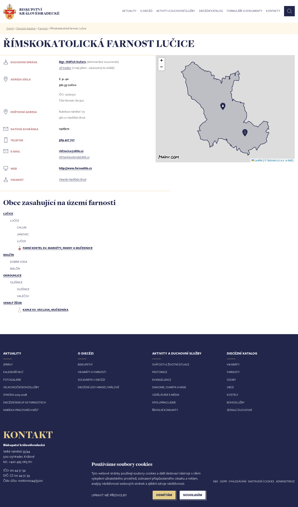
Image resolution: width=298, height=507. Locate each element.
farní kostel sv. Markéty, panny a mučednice (58, 248)
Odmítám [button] (164, 495)
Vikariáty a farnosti (92, 372)
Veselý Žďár (12, 303)
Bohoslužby (235, 402)
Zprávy (8, 364)
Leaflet (256, 160)
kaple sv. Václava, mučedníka (45, 310)
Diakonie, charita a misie (169, 387)
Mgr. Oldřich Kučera (72, 62)
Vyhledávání (237, 481)
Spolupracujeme (164, 402)
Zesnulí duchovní (239, 410)
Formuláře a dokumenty (244, 11)
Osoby (231, 380)
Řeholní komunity (165, 410)
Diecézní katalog (211, 11)
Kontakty (273, 11)
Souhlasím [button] (192, 495)
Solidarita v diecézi (91, 380)
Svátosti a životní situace (170, 364)
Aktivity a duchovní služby (175, 11)
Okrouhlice (12, 275)
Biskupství (85, 364)
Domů (10, 28)
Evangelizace (161, 380)
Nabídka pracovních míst (21, 410)
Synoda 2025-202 (14, 395)
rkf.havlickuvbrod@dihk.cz (74, 157)
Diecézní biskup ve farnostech (24, 402)
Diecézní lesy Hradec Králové (98, 387)
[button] (245, 132)
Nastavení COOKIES (261, 481)
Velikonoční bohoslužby (21, 387)
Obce (230, 387)
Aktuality (129, 11)
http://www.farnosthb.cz (75, 168)
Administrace (285, 481)
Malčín (8, 255)
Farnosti (43, 28)
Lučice (8, 214)
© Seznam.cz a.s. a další (279, 160)
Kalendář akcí (13, 372)
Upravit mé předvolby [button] (109, 495)
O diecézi (146, 11)
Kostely (232, 395)
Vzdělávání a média (165, 395)
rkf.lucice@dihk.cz (71, 151)
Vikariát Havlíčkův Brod (72, 179)
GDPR (223, 481)
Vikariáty (233, 364)
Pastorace (159, 372)
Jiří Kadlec (65, 68)
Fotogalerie (12, 380)
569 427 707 (67, 140)
